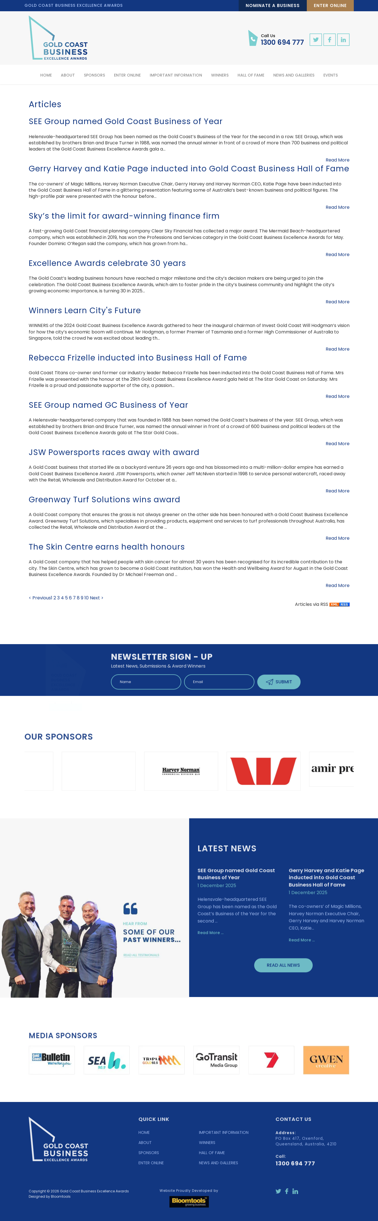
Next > (97, 598)
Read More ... (210, 936)
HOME (144, 1136)
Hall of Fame (251, 75)
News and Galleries (293, 75)
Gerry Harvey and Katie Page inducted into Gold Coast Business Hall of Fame (189, 168)
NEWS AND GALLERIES (218, 1166)
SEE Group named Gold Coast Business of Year (126, 121)
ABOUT (145, 1146)
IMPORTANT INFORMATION (224, 1136)
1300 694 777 (282, 39)
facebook (329, 39)
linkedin (343, 39)
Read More (338, 160)
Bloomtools (61, 1200)
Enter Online (330, 5)
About (68, 75)
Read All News (283, 968)
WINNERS (207, 1146)
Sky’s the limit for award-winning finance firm (124, 215)
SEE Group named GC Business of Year (108, 405)
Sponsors (94, 75)
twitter (316, 39)
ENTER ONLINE (151, 1166)
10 (87, 598)
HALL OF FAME (212, 1156)
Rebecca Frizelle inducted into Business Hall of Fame (138, 357)
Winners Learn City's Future (85, 310)
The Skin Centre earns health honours (107, 546)
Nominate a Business (273, 5)
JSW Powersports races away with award (114, 452)
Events (330, 75)
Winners (220, 75)
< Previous (40, 598)
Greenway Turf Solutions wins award (104, 499)
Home (46, 75)
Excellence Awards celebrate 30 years (107, 263)
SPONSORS (148, 1156)
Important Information (176, 75)
